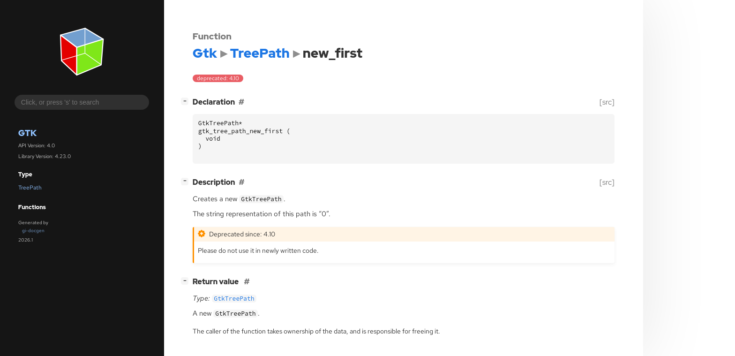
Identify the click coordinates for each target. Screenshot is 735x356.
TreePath (30, 187)
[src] (607, 102)
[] (186, 101)
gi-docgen (33, 230)
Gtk (27, 133)
